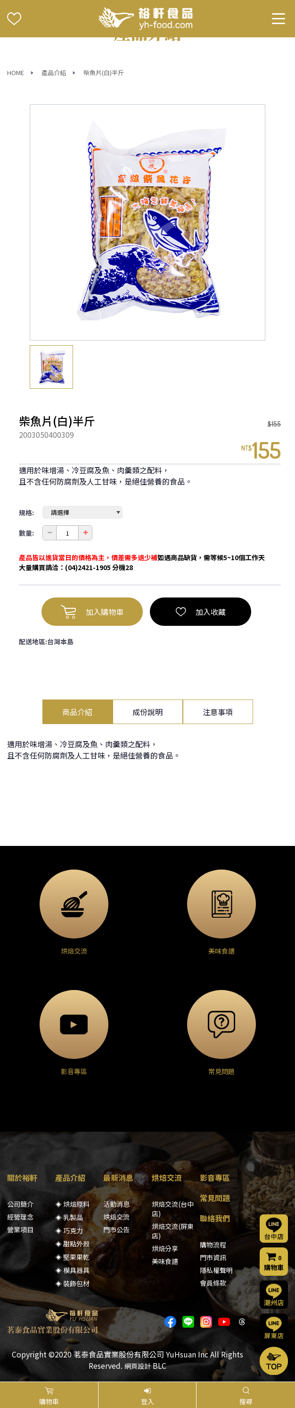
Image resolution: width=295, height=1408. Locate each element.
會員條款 (213, 1283)
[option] (147, 222)
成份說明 (147, 711)
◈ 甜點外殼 (72, 1243)
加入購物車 (92, 612)
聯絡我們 (215, 1218)
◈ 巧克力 (69, 1230)
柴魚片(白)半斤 (103, 72)
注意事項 (218, 711)
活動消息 (116, 1204)
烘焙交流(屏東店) (173, 1230)
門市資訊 (213, 1257)
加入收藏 (201, 611)
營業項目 (20, 1229)
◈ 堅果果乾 (72, 1257)
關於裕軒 (22, 1177)
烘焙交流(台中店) (173, 1208)
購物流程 (213, 1244)
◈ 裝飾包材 (72, 1283)
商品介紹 (77, 711)
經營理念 (20, 1216)
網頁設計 (137, 1366)
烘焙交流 (116, 1216)
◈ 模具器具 (72, 1270)
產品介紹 (53, 72)
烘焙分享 (165, 1248)
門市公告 (116, 1229)
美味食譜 (165, 1261)
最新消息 (118, 1177)
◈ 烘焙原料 (72, 1204)
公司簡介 (20, 1204)
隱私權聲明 (216, 1270)
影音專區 (215, 1177)
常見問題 (215, 1197)
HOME (15, 72)
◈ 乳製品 (69, 1217)
